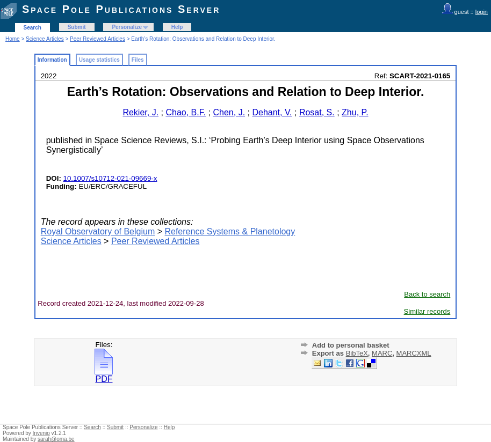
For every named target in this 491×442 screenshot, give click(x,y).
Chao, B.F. (185, 112)
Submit (77, 27)
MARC (382, 353)
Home (12, 39)
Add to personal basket (350, 345)
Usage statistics (99, 60)
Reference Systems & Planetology (229, 231)
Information (52, 60)
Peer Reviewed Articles (97, 39)
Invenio (41, 433)
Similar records (427, 311)
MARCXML (413, 353)
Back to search (427, 294)
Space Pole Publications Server (121, 9)
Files (138, 60)
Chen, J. (229, 112)
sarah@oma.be (56, 439)
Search (32, 28)
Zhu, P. (355, 112)
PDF (104, 375)
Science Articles (45, 39)
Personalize (127, 27)
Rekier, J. (140, 112)
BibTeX (357, 353)
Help (177, 27)
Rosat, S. (317, 112)
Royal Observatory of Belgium (98, 231)
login (481, 12)
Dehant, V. (272, 112)
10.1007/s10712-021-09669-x (110, 178)
